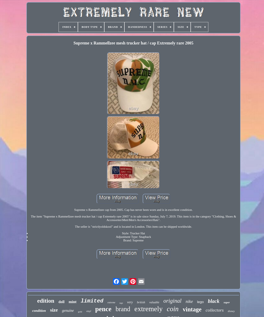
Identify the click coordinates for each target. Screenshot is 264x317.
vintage (192, 309)
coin (173, 309)
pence (103, 309)
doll (61, 302)
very (130, 302)
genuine (68, 310)
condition (39, 311)
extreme (111, 302)
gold (80, 311)
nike (189, 301)
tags (121, 303)
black (214, 301)
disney (231, 311)
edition (45, 300)
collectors (215, 310)
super (226, 302)
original (172, 301)
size (54, 310)
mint (72, 302)
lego (200, 302)
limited (92, 301)
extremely (148, 309)
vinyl (88, 311)
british (141, 302)
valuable (154, 302)
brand (122, 309)
